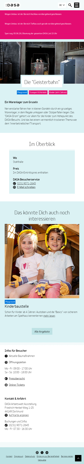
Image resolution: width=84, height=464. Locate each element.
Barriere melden (67, 456)
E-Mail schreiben (26, 187)
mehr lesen (49, 315)
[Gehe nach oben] (78, 458)
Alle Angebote (42, 331)
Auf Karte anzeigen (19, 415)
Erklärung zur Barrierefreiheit (48, 456)
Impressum (18, 456)
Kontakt (9, 456)
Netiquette (42, 460)
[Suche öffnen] (70, 5)
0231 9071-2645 (26, 183)
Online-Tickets (17, 384)
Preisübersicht (17, 378)
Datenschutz (30, 456)
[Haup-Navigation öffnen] (76, 5)
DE (62, 5)
